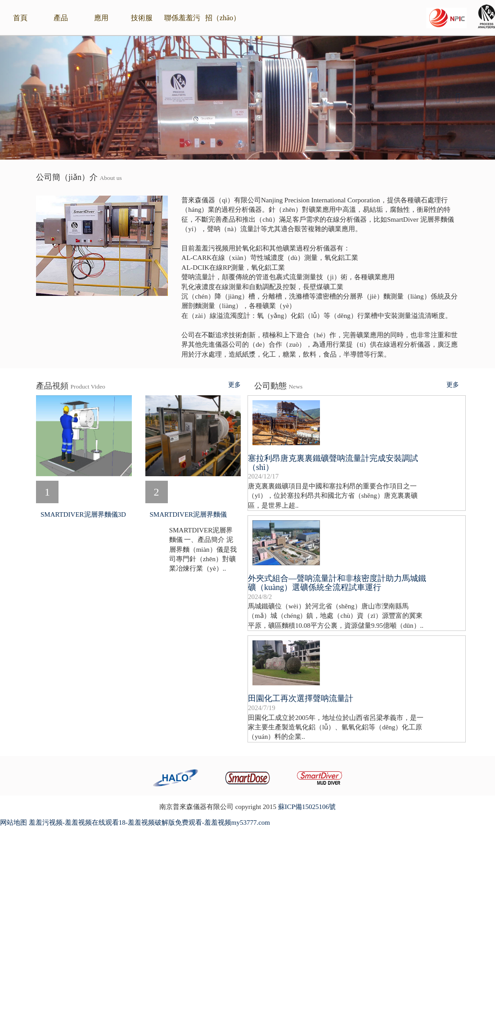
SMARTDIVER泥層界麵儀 (188, 514)
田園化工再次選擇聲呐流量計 (300, 698)
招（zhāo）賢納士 (222, 25)
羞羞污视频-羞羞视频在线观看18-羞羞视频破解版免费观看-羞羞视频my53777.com (149, 822)
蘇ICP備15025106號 (307, 806)
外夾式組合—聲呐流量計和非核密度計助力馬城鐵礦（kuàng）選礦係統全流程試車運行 (337, 583)
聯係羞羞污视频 (182, 25)
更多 (234, 385)
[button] (37, 98)
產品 (61, 18)
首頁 (20, 18)
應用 (101, 18)
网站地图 (13, 822)
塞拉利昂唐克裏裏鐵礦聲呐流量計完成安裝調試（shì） (333, 463)
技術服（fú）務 (141, 25)
